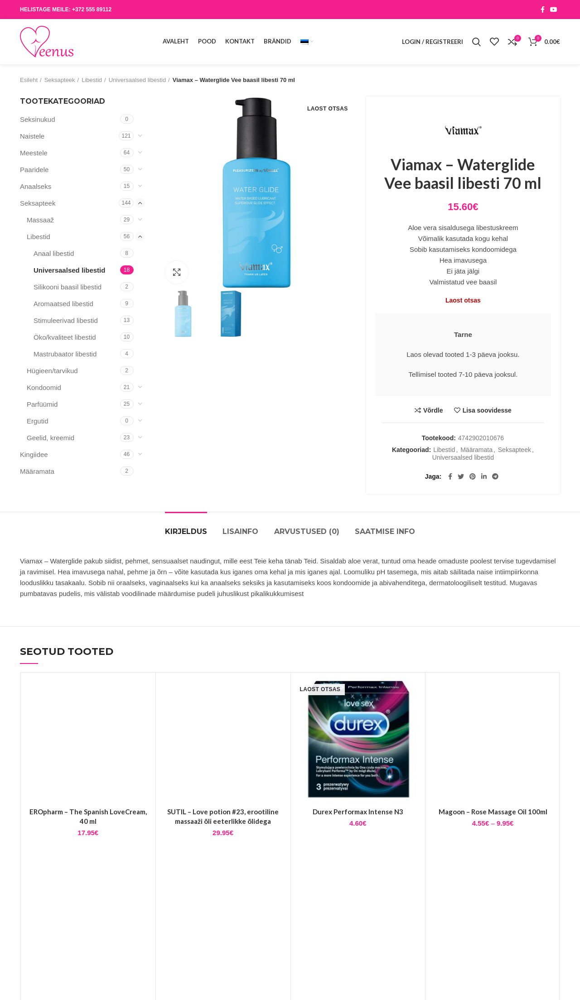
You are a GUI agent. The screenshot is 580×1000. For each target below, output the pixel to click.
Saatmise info (385, 531)
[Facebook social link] (542, 9)
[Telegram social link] (495, 476)
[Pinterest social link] (472, 476)
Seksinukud (37, 119)
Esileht (29, 80)
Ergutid (37, 421)
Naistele (32, 136)
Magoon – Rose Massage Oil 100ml (493, 812)
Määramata (476, 449)
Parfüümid (42, 404)
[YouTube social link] (553, 9)
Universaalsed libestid (137, 80)
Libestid (92, 80)
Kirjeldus (186, 531)
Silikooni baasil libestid (68, 287)
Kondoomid (44, 387)
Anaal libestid (54, 253)
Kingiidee (34, 454)
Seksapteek (59, 80)
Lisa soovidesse (487, 410)
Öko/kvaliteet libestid (65, 337)
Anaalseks (35, 186)
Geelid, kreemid (50, 438)
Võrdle (433, 410)
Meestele (34, 153)
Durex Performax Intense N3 (358, 812)
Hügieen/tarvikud (52, 371)
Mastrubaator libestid (65, 354)
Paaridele (34, 169)
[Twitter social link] (461, 476)
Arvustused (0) (306, 531)
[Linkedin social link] (483, 476)
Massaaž (40, 220)
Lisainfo (240, 531)
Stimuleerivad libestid (66, 320)
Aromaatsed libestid (63, 304)
